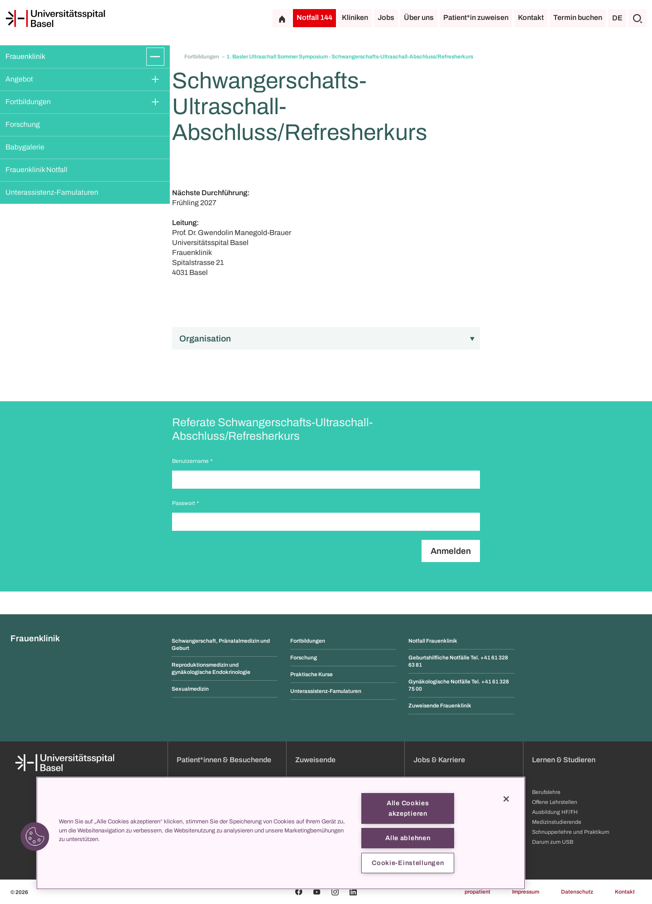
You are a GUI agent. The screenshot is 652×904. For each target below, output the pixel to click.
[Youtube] (317, 891)
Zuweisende (315, 760)
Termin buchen (577, 17)
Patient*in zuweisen (475, 17)
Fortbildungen (28, 102)
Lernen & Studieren (563, 760)
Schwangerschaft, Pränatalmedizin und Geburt (221, 644)
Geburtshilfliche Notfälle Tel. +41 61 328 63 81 (458, 661)
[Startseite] (55, 18)
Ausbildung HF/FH (555, 812)
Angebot (19, 79)
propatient (477, 892)
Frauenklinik (25, 56)
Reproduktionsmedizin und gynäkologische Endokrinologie (211, 668)
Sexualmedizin (190, 689)
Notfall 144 (314, 17)
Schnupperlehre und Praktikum (570, 832)
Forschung (22, 124)
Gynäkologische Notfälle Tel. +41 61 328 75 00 (458, 685)
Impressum (525, 892)
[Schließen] (506, 799)
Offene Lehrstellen (554, 802)
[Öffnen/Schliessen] (155, 57)
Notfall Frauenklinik (432, 641)
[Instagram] (335, 891)
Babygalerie (24, 147)
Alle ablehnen (407, 837)
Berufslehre (546, 792)
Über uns (419, 17)
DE (617, 18)
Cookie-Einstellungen (408, 862)
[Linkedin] (353, 891)
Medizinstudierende (556, 822)
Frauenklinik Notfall (36, 169)
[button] (34, 836)
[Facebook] (298, 891)
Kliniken (355, 17)
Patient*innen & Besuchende (224, 760)
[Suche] (637, 18)
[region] (280, 833)
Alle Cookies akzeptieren (408, 808)
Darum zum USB (552, 842)
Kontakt (531, 17)
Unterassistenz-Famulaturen (51, 192)
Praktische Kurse (311, 674)
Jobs (386, 17)
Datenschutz (577, 892)
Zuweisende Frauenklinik (439, 705)
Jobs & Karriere (439, 760)
